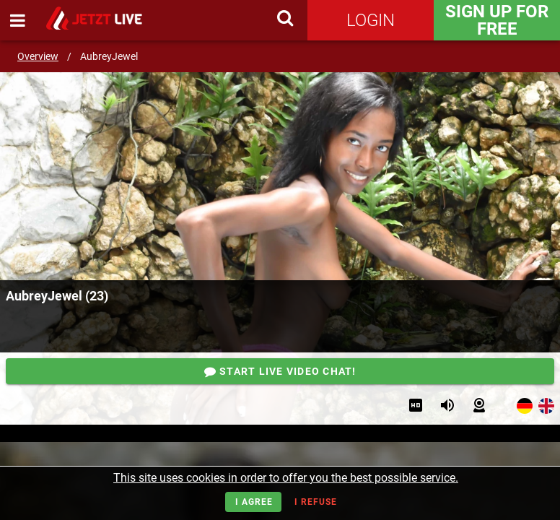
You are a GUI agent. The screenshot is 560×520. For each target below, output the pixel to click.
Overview (37, 56)
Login (370, 20)
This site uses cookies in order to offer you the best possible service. (285, 478)
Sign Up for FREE (496, 20)
